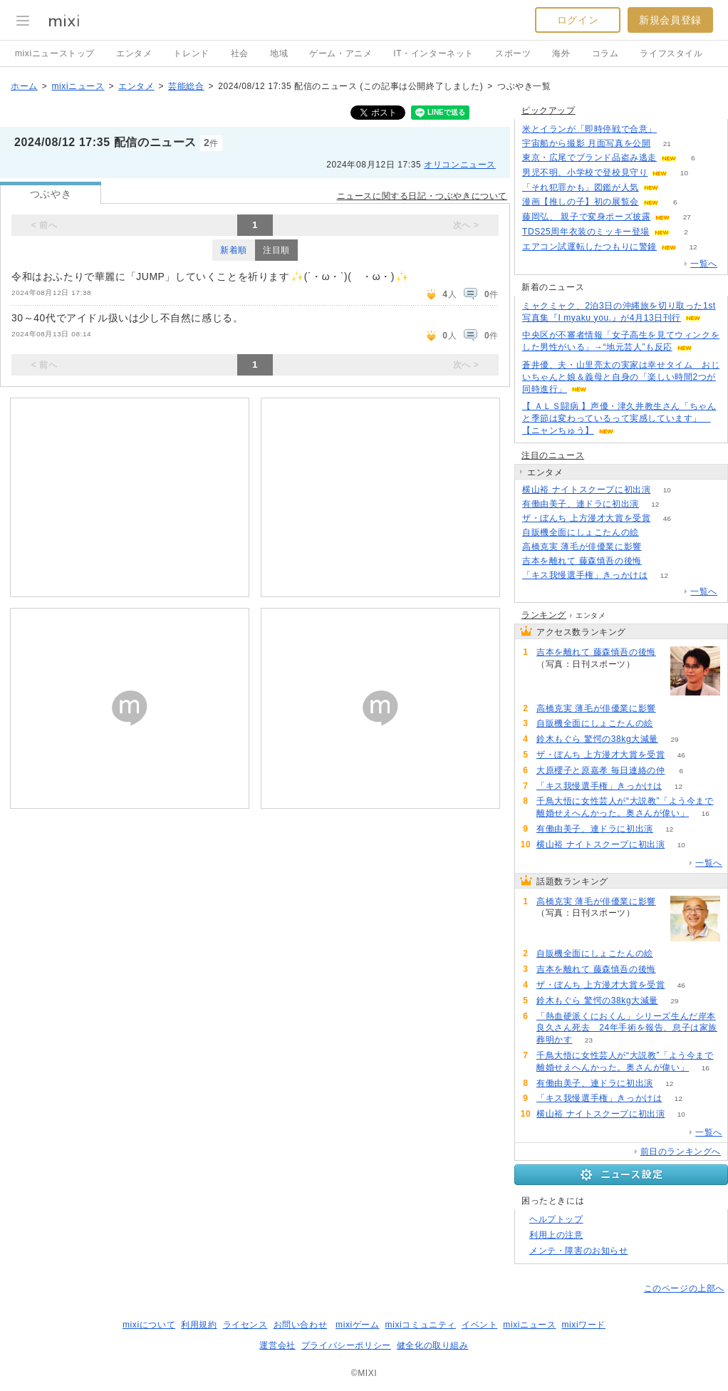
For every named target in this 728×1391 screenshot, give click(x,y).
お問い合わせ (301, 1325)
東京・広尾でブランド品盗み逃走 (589, 157)
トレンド (191, 53)
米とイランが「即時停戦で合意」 (589, 129)
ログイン (577, 20)
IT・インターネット (433, 53)
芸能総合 (186, 86)
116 (673, 129)
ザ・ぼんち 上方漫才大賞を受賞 (586, 518)
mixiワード (583, 1325)
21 (667, 144)
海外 (561, 53)
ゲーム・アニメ (340, 53)
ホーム (24, 86)
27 (687, 217)
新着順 (233, 250)
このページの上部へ (684, 1288)
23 (589, 1040)
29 (674, 739)
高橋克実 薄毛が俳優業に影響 (582, 547)
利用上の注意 (556, 1235)
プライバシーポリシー (346, 1345)
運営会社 (277, 1345)
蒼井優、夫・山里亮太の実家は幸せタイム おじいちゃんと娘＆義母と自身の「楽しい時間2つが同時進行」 (620, 377)
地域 (279, 53)
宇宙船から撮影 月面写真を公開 (586, 143)
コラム (605, 53)
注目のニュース (552, 455)
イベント (479, 1325)
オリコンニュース (460, 165)
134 (676, 188)
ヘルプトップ (556, 1219)
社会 (240, 53)
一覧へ (703, 264)
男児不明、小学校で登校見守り (585, 172)
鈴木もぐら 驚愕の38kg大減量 (597, 739)
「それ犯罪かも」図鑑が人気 (580, 187)
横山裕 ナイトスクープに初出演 (586, 490)
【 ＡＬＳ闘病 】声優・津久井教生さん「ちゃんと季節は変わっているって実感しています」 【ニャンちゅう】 (619, 418)
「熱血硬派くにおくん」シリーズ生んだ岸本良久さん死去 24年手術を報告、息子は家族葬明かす (626, 1028)
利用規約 (199, 1325)
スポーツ (513, 53)
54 (658, 561)
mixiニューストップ (55, 53)
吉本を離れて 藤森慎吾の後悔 (582, 561)
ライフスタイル (671, 53)
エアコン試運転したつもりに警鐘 (589, 247)
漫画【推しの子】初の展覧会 (580, 202)
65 (655, 533)
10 (684, 173)
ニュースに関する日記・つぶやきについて (422, 196)
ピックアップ (548, 110)
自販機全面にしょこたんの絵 (580, 532)
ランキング (543, 615)
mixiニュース (77, 86)
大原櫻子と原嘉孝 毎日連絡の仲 (600, 770)
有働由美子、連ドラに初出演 (580, 504)
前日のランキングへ (680, 1152)
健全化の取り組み (433, 1345)
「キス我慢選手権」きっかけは (585, 575)
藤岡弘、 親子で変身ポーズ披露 (586, 217)
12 (693, 247)
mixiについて (149, 1325)
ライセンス (245, 1325)
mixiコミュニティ (420, 1325)
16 (705, 813)
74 (658, 547)
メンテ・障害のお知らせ (578, 1251)
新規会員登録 (670, 20)
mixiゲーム (358, 1325)
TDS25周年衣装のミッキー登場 (586, 232)
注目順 (276, 250)
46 (667, 518)
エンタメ (134, 53)
